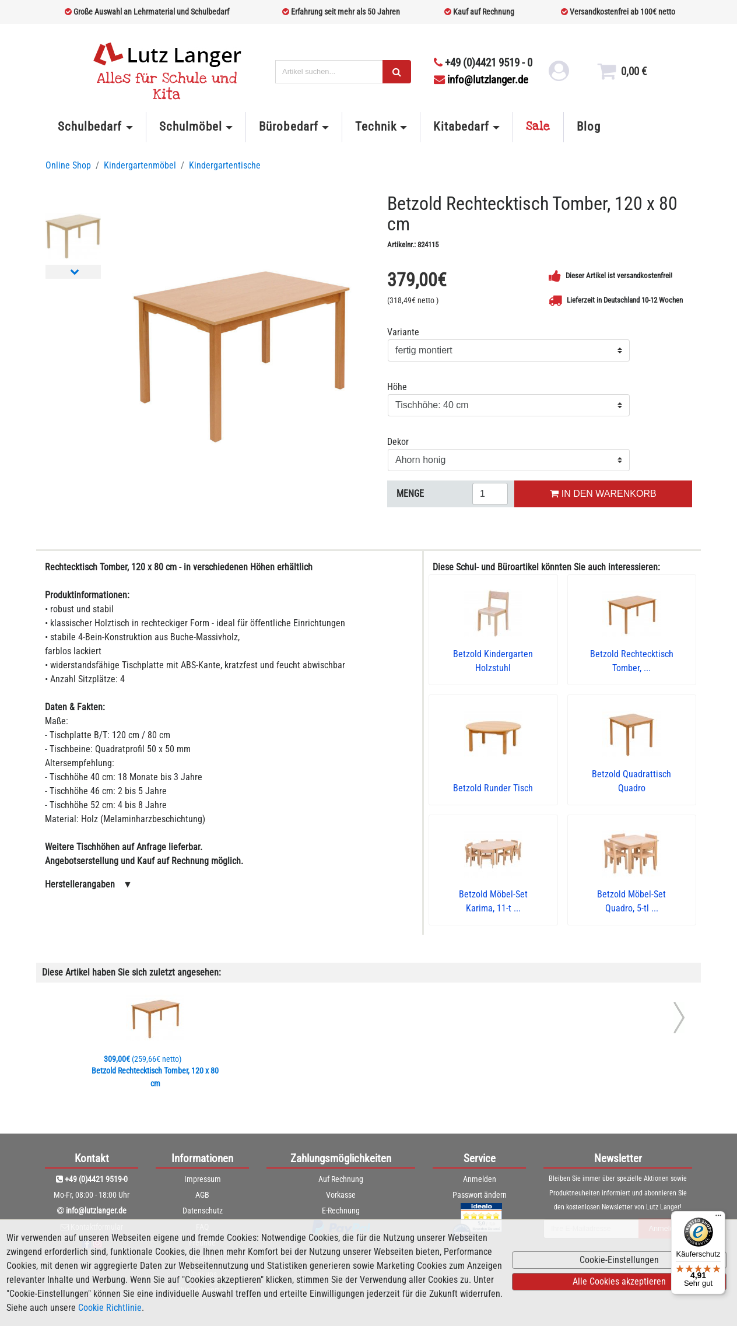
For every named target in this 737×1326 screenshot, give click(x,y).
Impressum (202, 1179)
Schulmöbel (190, 127)
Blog (589, 127)
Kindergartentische (225, 165)
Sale (538, 126)
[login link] (558, 76)
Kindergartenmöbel (140, 165)
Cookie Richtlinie (110, 1307)
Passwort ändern (479, 1194)
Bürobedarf (288, 127)
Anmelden (479, 1179)
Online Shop (68, 165)
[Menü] (718, 1218)
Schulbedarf (90, 127)
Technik (375, 127)
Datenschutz (203, 1210)
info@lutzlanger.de (481, 79)
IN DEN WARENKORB (603, 494)
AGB (202, 1194)
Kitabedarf (461, 127)
